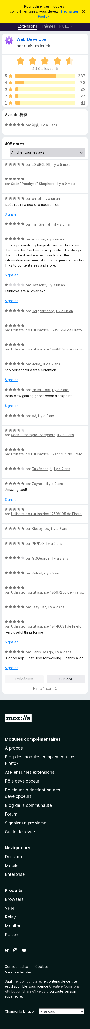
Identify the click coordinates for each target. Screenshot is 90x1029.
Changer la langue (19, 1011)
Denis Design (42, 652)
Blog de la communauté (28, 805)
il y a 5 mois (61, 164)
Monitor (13, 925)
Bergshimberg (43, 311)
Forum (11, 814)
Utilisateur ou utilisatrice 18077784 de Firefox (47, 454)
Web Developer (32, 39)
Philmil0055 (41, 390)
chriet (36, 198)
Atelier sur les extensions (29, 772)
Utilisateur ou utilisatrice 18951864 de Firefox (47, 330)
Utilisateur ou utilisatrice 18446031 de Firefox (47, 626)
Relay (10, 916)
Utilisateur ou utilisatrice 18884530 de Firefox (47, 349)
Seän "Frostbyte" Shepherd (33, 435)
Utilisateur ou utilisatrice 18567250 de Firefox (47, 592)
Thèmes (48, 26)
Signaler (11, 214)
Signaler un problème (25, 822)
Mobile (11, 865)
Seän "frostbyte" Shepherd (33, 184)
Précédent (24, 679)
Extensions (27, 26)
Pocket (12, 934)
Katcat (37, 573)
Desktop (13, 856)
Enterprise (15, 874)
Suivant (65, 679)
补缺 (35, 125)
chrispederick (37, 45)
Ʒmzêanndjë (42, 469)
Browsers (14, 899)
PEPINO (38, 543)
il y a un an (51, 198)
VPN (9, 908)
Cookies (41, 966)
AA (34, 416)
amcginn (38, 239)
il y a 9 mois (66, 184)
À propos (14, 748)
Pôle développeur (22, 781)
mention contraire (27, 981)
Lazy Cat (39, 607)
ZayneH (38, 484)
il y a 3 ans (49, 125)
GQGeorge (41, 558)
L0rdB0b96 (41, 164)
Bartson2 (39, 285)
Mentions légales (18, 972)
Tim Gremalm (42, 224)
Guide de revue (20, 831)
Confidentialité (16, 966)
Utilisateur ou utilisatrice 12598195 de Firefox (47, 514)
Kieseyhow (40, 529)
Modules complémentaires (33, 739)
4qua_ (37, 364)
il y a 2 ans (51, 364)
